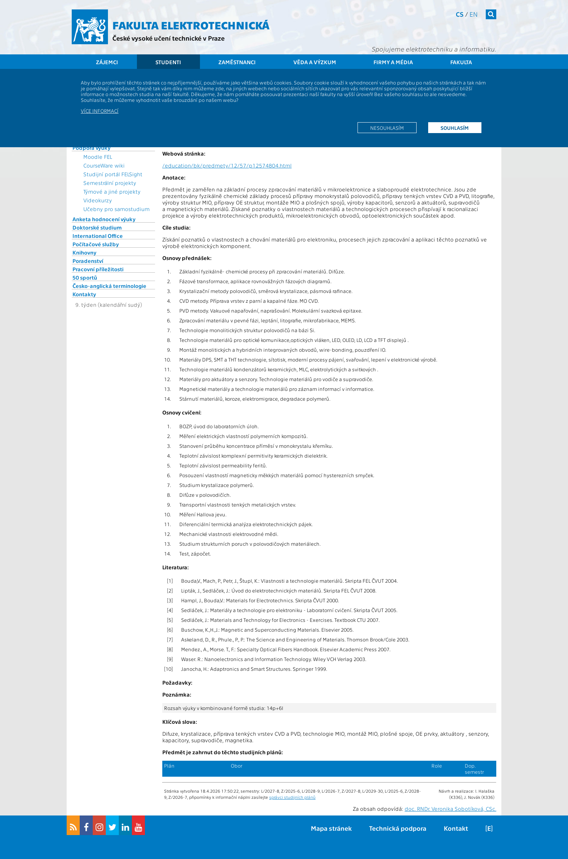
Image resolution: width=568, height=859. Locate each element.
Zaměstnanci (237, 62)
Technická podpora (397, 828)
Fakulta (461, 62)
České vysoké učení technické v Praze (168, 38)
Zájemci (107, 62)
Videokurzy (97, 200)
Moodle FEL (97, 156)
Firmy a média (393, 62)
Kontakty (84, 294)
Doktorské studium (97, 227)
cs (460, 14)
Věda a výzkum (314, 62)
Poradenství (87, 260)
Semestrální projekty (109, 182)
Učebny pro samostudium (116, 209)
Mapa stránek (331, 828)
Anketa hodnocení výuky (103, 219)
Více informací (99, 110)
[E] (489, 828)
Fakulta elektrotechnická (191, 24)
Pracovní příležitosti (98, 269)
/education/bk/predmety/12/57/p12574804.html (227, 165)
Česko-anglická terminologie (109, 285)
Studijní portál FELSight (112, 174)
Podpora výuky (91, 147)
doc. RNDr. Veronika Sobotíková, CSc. (450, 808)
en (473, 14)
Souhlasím (454, 128)
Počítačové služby (95, 244)
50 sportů (84, 277)
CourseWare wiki (104, 165)
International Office (97, 235)
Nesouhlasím (387, 128)
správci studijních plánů (292, 797)
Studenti (168, 62)
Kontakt (456, 828)
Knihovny (84, 252)
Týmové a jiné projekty (112, 191)
